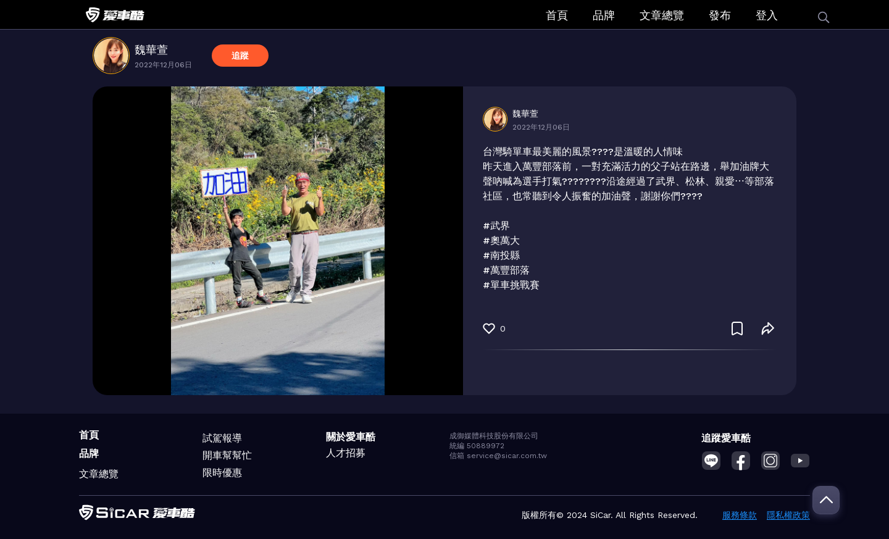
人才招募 (345, 453)
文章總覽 (662, 15)
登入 (767, 15)
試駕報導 (222, 438)
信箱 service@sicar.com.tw (498, 455)
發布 (720, 15)
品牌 (604, 15)
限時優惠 (222, 472)
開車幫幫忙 (227, 455)
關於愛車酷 (350, 437)
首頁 (557, 15)
